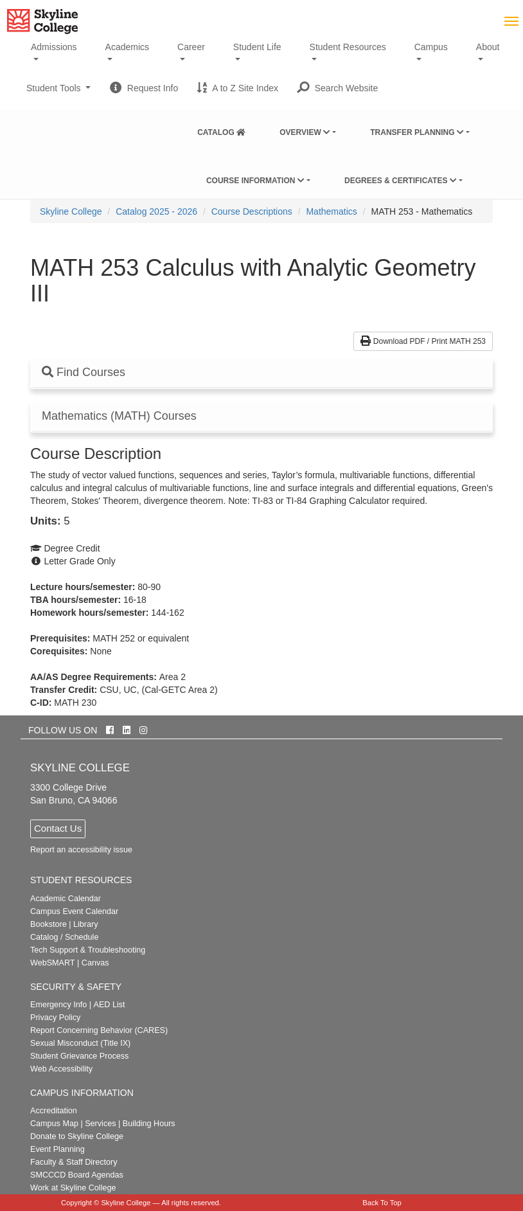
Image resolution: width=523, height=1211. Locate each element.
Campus (431, 47)
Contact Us (58, 828)
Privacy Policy (55, 1017)
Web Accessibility (61, 1068)
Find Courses (83, 372)
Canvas (95, 962)
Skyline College (71, 211)
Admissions (54, 47)
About (488, 47)
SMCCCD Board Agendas (76, 1175)
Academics (127, 47)
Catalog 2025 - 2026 (156, 211)
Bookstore (48, 924)
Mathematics (331, 211)
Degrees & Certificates (400, 180)
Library (85, 924)
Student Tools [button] (58, 93)
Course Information (255, 180)
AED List (109, 1004)
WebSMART (52, 962)
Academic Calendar (65, 898)
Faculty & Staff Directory (74, 1162)
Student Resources (348, 47)
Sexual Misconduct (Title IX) (80, 1043)
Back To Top (382, 1203)
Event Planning (57, 1149)
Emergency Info (58, 1004)
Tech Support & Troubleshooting (87, 950)
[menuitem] (221, 129)
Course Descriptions (251, 211)
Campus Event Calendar (74, 911)
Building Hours (149, 1123)
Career (191, 47)
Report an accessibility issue (81, 849)
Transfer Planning (417, 132)
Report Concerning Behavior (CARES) (99, 1030)
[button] (337, 88)
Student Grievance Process (79, 1056)
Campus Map (54, 1123)
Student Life (257, 47)
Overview (304, 132)
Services (100, 1123)
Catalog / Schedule (64, 937)
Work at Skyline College (73, 1187)
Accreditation (53, 1110)
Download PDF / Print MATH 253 (423, 341)
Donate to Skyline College (76, 1136)
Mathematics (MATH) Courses (119, 416)
